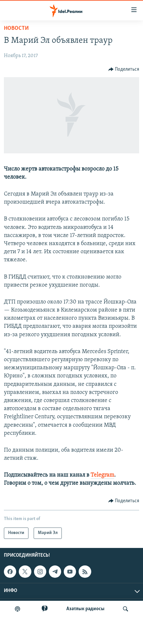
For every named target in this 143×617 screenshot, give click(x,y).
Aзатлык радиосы (85, 608)
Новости (16, 28)
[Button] (123, 69)
